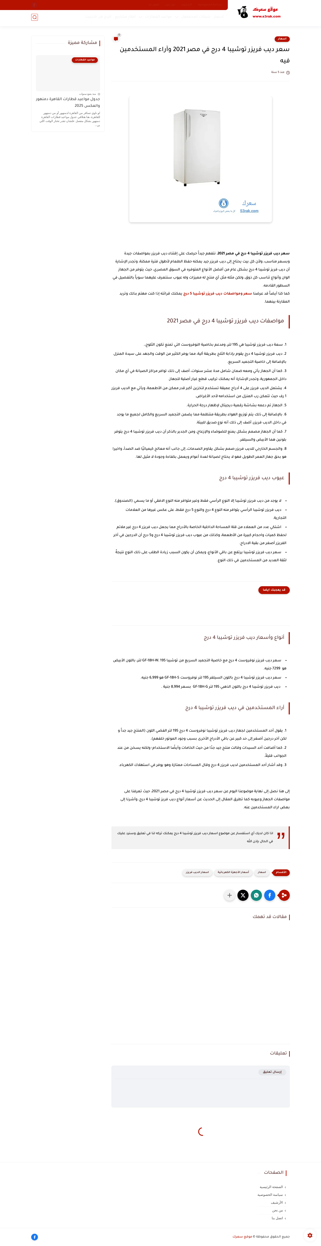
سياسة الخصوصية (210, 4)
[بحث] (34, 18)
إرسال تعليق (272, 1072)
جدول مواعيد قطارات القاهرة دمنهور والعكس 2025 (68, 102)
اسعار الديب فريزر (197, 872)
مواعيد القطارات (157, 18)
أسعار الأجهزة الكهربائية (233, 872)
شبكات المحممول (195, 18)
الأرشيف (186, 4)
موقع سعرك (242, 1237)
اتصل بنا (154, 4)
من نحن (170, 4)
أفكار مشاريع (124, 18)
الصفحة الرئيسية (271, 1187)
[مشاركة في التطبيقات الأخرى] (229, 895)
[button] (269, 895)
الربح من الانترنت (97, 18)
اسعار (218, 18)
